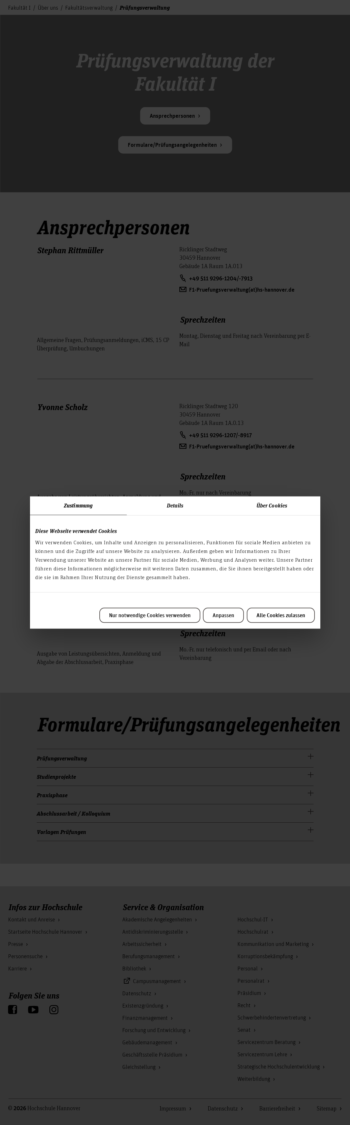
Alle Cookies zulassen (280, 616)
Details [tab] (175, 505)
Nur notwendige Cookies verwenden (150, 616)
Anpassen (223, 616)
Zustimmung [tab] (78, 505)
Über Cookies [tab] (271, 505)
